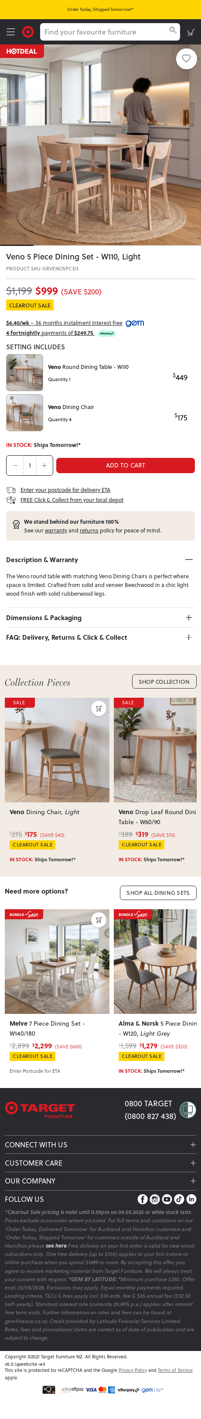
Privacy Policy (133, 1370)
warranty (56, 530)
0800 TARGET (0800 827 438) (150, 1109)
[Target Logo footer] (65, 1110)
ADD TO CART (125, 465)
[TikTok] (179, 1199)
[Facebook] (142, 1199)
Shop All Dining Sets (158, 893)
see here (56, 1245)
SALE (19, 702)
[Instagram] (155, 1199)
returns (89, 530)
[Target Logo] (28, 31)
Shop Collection (164, 682)
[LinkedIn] (191, 1199)
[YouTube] (167, 1199)
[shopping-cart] (191, 32)
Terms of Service (175, 1370)
